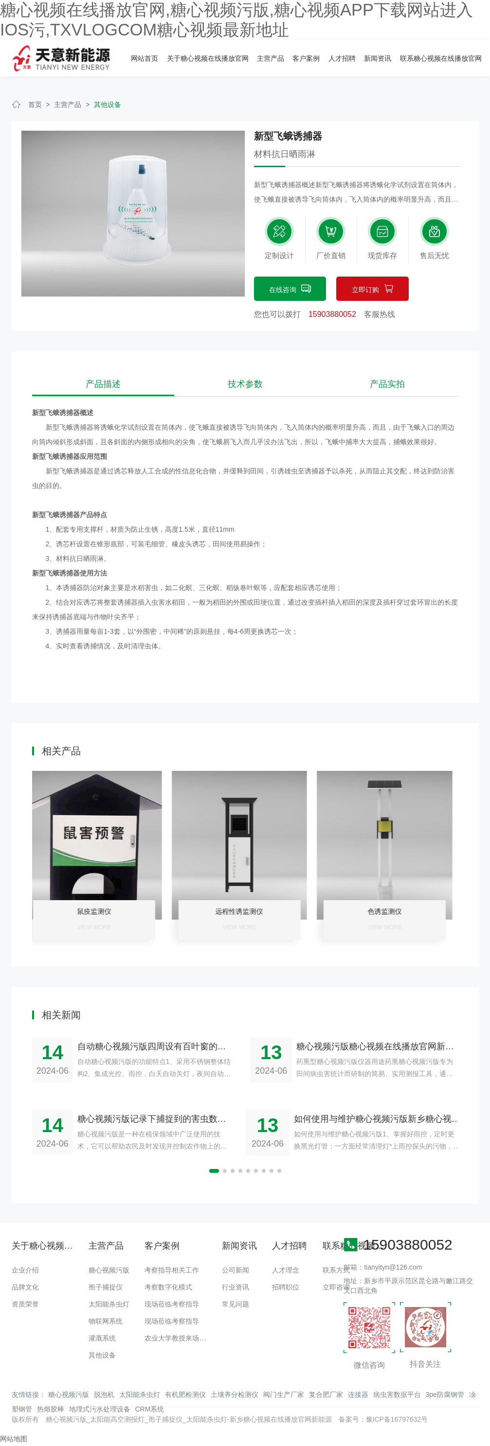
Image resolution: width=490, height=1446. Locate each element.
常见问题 (235, 1304)
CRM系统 (149, 1409)
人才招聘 (342, 58)
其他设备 (107, 104)
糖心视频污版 (109, 1270)
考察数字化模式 (168, 1287)
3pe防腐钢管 (445, 1394)
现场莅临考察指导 (172, 1304)
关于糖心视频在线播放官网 (208, 58)
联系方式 (336, 1270)
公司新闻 (235, 1270)
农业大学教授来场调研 (179, 1338)
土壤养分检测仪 (234, 1394)
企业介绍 (25, 1270)
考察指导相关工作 (172, 1270)
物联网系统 (106, 1321)
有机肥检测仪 (185, 1394)
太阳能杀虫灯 (109, 1304)
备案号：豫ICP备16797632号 (383, 1419)
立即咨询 (336, 1287)
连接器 (358, 1394)
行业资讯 (235, 1287)
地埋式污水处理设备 (99, 1409)
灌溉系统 (102, 1338)
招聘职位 (285, 1287)
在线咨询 (290, 290)
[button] (214, 1171)
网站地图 (13, 1439)
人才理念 (285, 1270)
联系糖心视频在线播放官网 (441, 58)
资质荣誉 (25, 1304)
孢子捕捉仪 (106, 1287)
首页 (35, 104)
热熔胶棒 (50, 1409)
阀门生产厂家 (283, 1394)
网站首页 (144, 58)
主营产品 (270, 58)
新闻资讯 (377, 58)
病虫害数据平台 (397, 1394)
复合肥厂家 (326, 1394)
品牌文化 (25, 1287)
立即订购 (373, 290)
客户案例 (306, 58)
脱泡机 (104, 1394)
